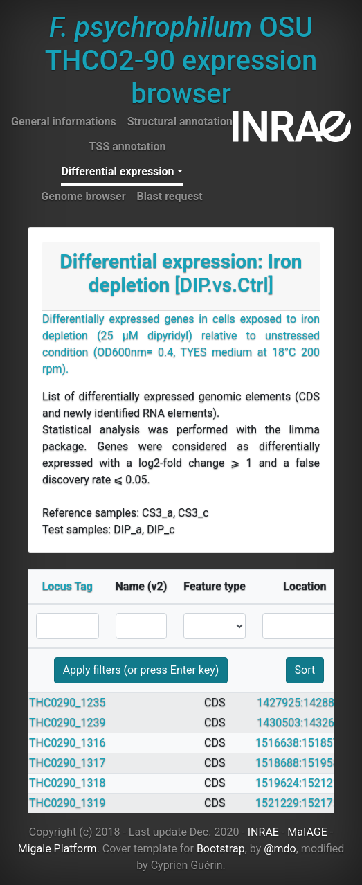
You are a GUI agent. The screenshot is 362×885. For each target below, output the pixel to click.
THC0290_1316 (67, 742)
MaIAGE (307, 832)
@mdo (280, 848)
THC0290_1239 (67, 722)
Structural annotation (180, 121)
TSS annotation (127, 146)
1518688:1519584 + (304, 762)
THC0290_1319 (67, 803)
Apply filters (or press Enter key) (141, 670)
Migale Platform (57, 848)
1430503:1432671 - (304, 722)
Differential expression (117, 171)
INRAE (263, 832)
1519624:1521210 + (304, 782)
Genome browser (83, 196)
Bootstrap (221, 848)
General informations (63, 121)
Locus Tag (67, 586)
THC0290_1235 (67, 702)
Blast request (170, 196)
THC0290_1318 (67, 782)
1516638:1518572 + (304, 742)
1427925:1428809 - (304, 702)
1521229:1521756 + (304, 803)
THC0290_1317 (67, 762)
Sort (305, 670)
